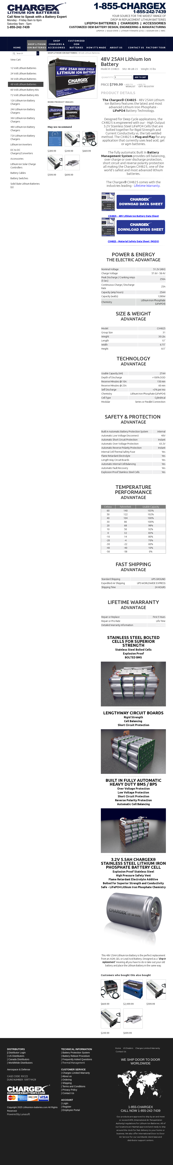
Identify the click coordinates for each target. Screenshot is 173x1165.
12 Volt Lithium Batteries (23, 68)
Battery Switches (19, 178)
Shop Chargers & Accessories (56, 44)
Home (17, 47)
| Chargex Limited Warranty (75, 1072)
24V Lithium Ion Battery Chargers (22, 111)
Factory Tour (156, 47)
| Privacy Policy (69, 1089)
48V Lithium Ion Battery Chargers (22, 129)
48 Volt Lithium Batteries (89, 53)
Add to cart (140, 77)
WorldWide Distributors (20, 1062)
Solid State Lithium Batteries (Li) (25, 185)
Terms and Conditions (73, 1086)
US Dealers (128, 1048)
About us (67, 1075)
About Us (116, 47)
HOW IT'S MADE (96, 47)
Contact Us (136, 47)
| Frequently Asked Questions (76, 1058)
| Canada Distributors (18, 1058)
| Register (66, 1106)
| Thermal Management (73, 1062)
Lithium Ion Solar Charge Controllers (23, 166)
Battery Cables (18, 173)
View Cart (15, 59)
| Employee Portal (70, 1109)
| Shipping (66, 1082)
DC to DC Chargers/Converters (21, 152)
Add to (130, 85)
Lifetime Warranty (147, 185)
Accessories (16, 158)
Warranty (160, 624)
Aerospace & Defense (18, 1069)
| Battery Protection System (75, 1052)
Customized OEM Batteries (76, 44)
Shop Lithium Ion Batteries (36, 46)
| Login (64, 1102)
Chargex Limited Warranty (147, 1048)
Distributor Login (17, 1052)
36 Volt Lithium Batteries (23, 79)
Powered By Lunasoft (18, 1113)
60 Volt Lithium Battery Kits (24, 89)
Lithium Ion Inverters (21, 144)
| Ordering (66, 1079)
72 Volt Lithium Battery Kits (24, 95)
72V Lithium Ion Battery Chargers (22, 137)
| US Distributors (15, 1055)
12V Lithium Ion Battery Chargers (22, 102)
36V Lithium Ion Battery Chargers (22, 120)
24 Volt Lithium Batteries (23, 73)
